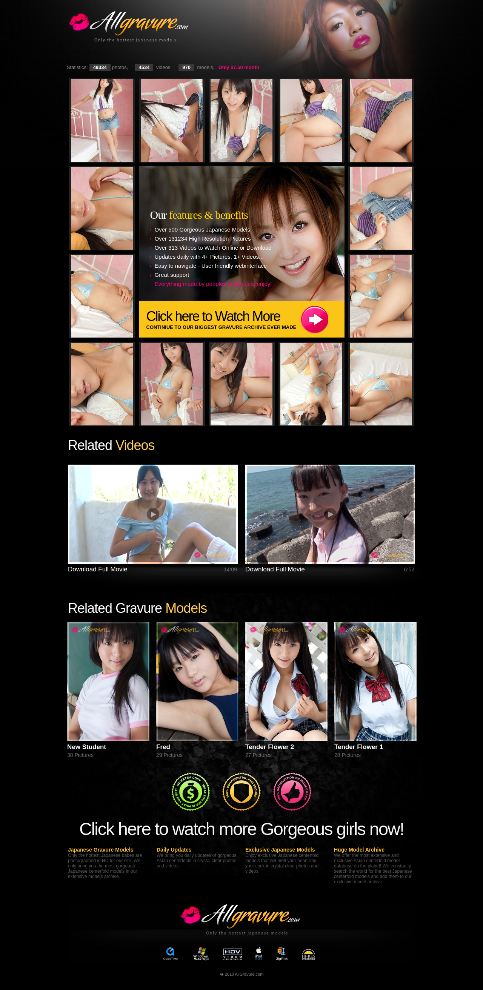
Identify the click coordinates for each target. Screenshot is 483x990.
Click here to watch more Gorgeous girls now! (241, 829)
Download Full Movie (98, 569)
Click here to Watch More (245, 319)
